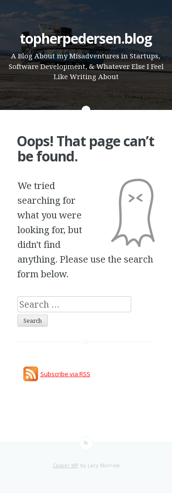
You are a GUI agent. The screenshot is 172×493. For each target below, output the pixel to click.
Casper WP (66, 465)
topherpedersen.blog (86, 38)
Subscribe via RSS (65, 374)
